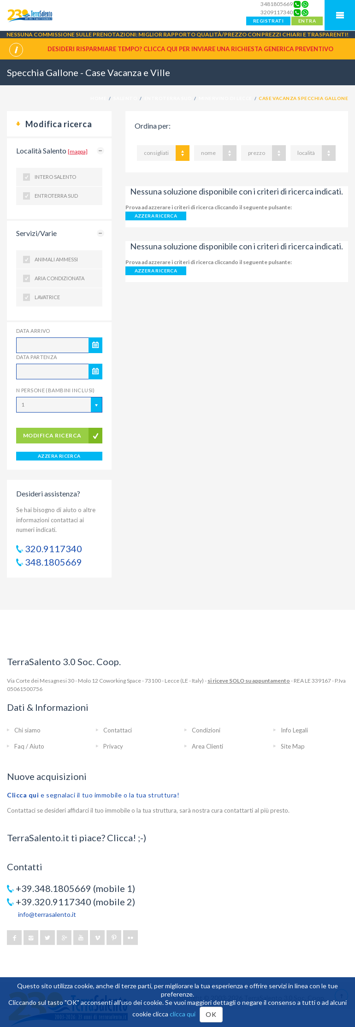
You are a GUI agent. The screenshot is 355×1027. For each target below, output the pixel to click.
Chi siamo (27, 730)
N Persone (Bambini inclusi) (55, 390)
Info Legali (294, 730)
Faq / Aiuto (29, 746)
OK (211, 1014)
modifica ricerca (52, 435)
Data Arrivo (33, 331)
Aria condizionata (59, 278)
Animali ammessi (56, 259)
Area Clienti (207, 746)
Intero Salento (55, 177)
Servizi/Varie (36, 233)
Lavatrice (47, 297)
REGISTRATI (268, 21)
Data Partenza (36, 357)
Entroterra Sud (56, 196)
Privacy (113, 746)
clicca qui (182, 1014)
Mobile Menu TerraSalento (340, 15)
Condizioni (206, 730)
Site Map (293, 746)
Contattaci (117, 730)
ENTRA (307, 21)
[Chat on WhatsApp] (305, 4)
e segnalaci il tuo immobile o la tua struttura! (93, 795)
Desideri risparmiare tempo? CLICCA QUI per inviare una (190, 49)
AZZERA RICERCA (59, 456)
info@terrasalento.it (47, 914)
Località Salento (52, 150)
